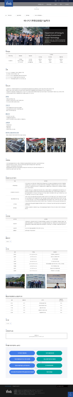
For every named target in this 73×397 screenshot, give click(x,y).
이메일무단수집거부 (16, 386)
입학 (56, 4)
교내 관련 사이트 (62, 386)
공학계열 (27, 15)
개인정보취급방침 (8, 386)
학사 (61, 4)
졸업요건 (9, 241)
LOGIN (59, 0)
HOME (56, 0)
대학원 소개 (40, 4)
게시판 (67, 4)
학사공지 (9, 323)
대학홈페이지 (63, 0)
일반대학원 (19, 15)
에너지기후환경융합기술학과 (39, 15)
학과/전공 (49, 4)
